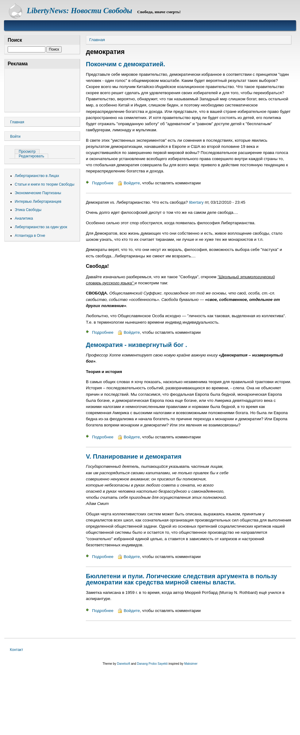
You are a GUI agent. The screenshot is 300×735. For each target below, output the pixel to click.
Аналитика (24, 218)
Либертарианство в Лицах (37, 176)
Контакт (16, 650)
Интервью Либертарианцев (38, 201)
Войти (15, 136)
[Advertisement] (42, 89)
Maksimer (190, 663)
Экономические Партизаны (38, 193)
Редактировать (31, 156)
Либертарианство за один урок (41, 227)
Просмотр (29, 151)
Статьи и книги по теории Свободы (44, 184)
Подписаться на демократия (88, 629)
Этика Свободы (28, 210)
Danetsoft (123, 663)
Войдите (132, 183)
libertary (196, 202)
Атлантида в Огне (30, 235)
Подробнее (102, 183)
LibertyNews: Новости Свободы (79, 10)
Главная (97, 39)
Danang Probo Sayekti (152, 663)
